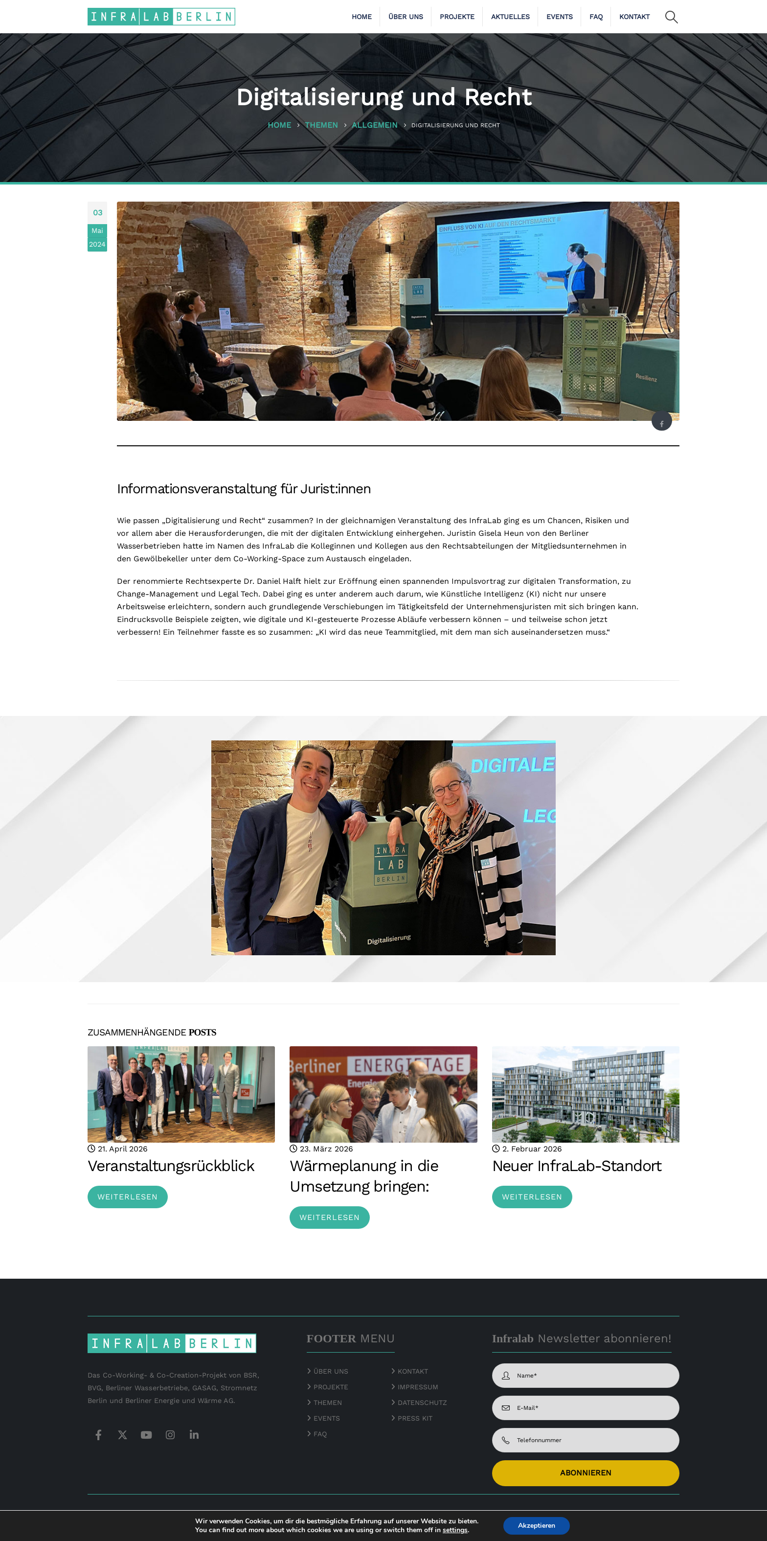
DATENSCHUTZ (422, 1402)
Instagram (170, 1435)
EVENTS (327, 1418)
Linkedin (194, 1435)
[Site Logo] (161, 16)
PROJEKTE (329, 1387)
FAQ (596, 17)
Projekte (457, 17)
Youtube (146, 1435)
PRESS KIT (415, 1418)
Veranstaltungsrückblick (171, 1165)
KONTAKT (413, 1371)
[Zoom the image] (655, 1516)
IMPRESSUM (418, 1387)
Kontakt (634, 17)
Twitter (122, 1435)
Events (559, 17)
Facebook (661, 423)
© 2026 (100, 1515)
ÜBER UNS (331, 1371)
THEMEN (328, 1402)
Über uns (405, 17)
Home (362, 17)
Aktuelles (510, 17)
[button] (671, 17)
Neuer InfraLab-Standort (576, 1165)
